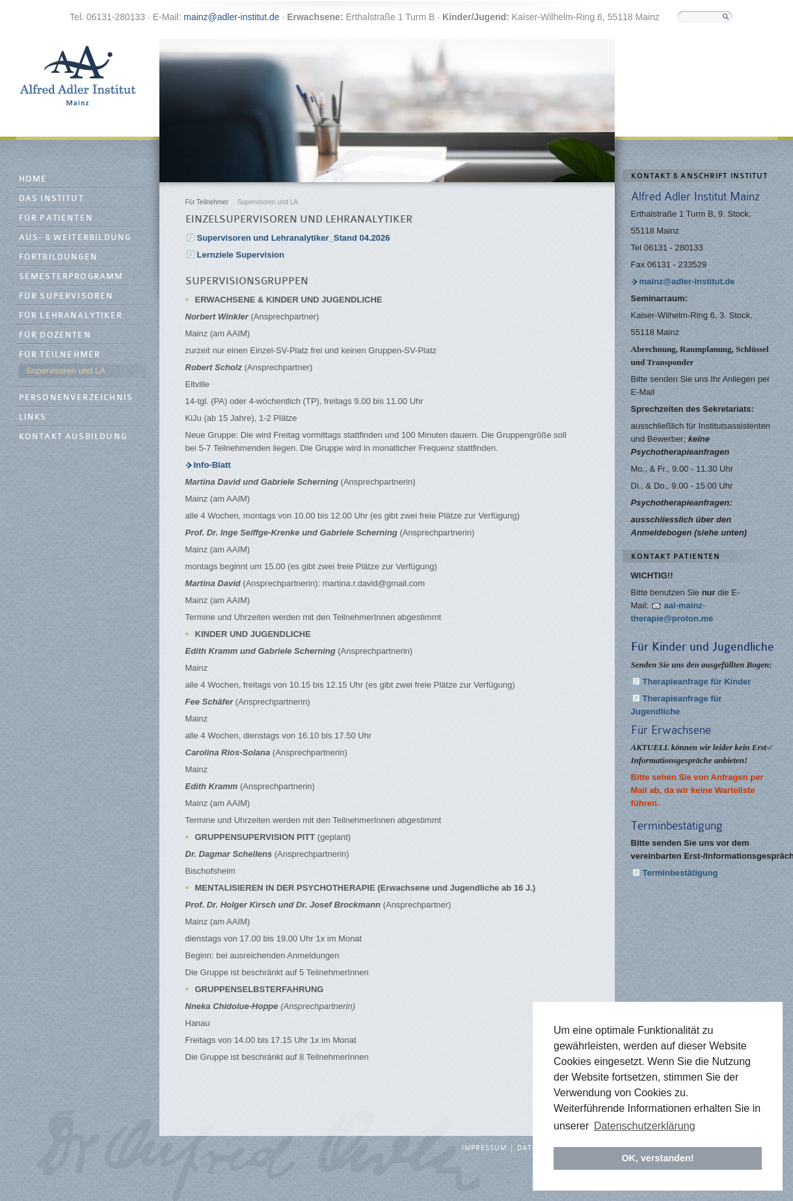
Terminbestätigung (680, 873)
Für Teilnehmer (60, 355)
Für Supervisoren (66, 296)
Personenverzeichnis (76, 398)
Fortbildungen (58, 257)
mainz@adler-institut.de (231, 17)
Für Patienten (56, 218)
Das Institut (51, 199)
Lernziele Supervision (240, 255)
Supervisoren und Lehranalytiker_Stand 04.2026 (293, 238)
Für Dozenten (55, 335)
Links (33, 417)
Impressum (484, 1148)
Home (33, 179)
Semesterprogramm (71, 277)
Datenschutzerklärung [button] (644, 1125)
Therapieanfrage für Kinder (697, 681)
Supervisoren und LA (66, 370)
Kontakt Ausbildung (73, 437)
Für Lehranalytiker (71, 316)
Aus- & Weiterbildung (75, 238)
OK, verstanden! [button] (657, 1158)
